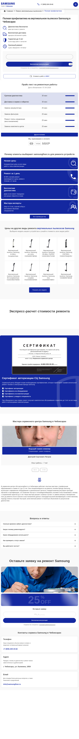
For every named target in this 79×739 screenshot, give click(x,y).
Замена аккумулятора (12, 108)
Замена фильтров (11, 114)
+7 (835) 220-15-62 (47, 4)
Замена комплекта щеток (14, 126)
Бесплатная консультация (39, 620)
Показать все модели (39, 290)
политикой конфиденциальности (48, 68)
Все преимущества (39, 216)
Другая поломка (39, 134)
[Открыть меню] (75, 4)
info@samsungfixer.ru (12, 684)
